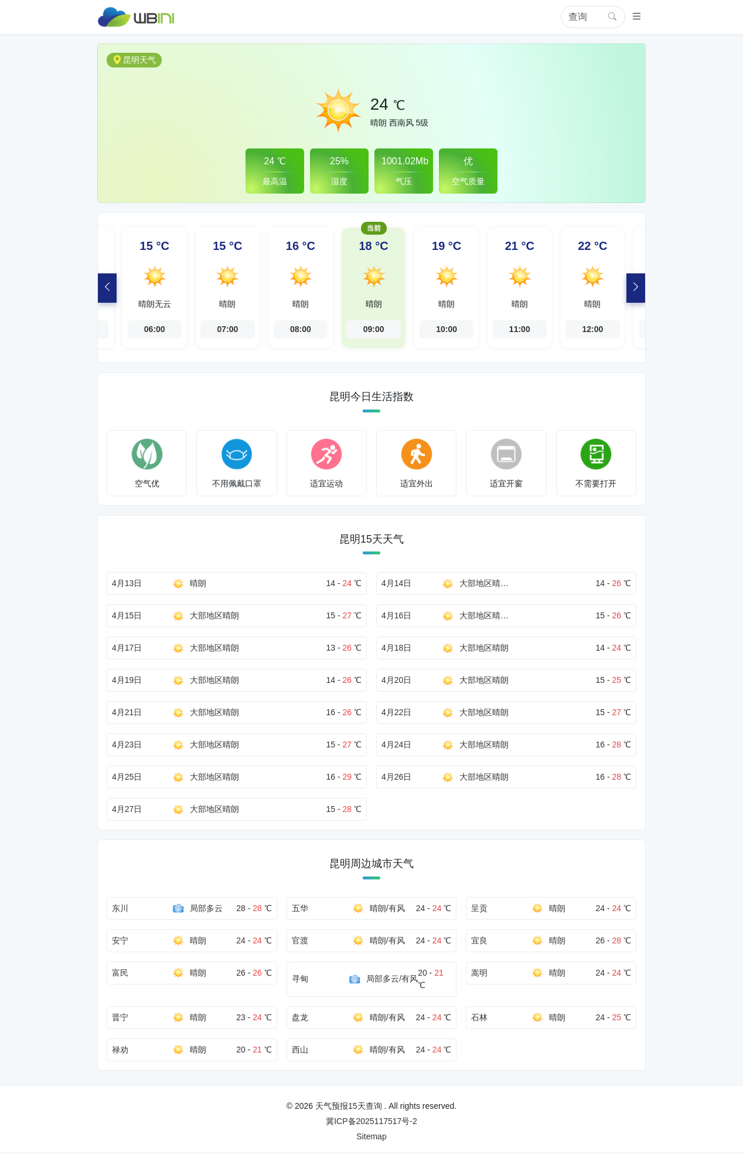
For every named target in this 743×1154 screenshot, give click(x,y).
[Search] (590, 17)
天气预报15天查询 (348, 1108)
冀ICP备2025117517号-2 (371, 1123)
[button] (637, 17)
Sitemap (371, 1138)
